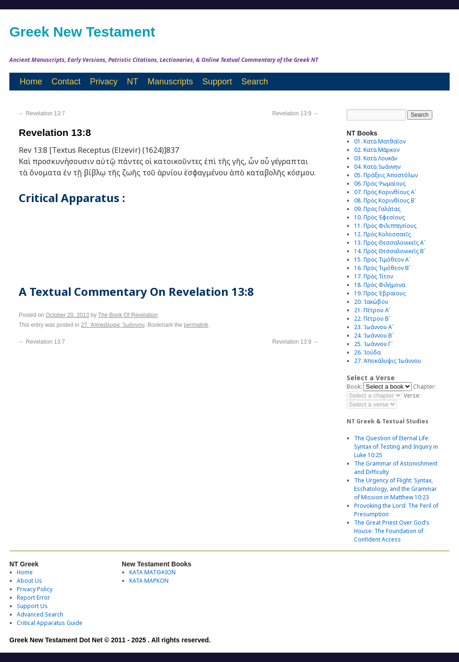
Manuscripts (170, 81)
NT (132, 81)
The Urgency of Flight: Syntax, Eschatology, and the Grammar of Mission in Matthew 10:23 (395, 488)
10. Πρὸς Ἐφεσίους (379, 217)
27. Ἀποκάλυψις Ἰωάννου (113, 325)
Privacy (104, 81)
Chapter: (424, 387)
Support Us (32, 606)
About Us (29, 581)
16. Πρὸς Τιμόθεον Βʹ (382, 268)
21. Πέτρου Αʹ (372, 310)
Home (31, 81)
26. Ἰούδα (367, 352)
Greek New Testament (82, 31)
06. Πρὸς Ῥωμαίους (380, 184)
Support (217, 81)
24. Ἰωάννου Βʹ (373, 335)
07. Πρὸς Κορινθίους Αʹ (385, 192)
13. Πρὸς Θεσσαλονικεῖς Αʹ (389, 243)
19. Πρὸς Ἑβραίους (380, 293)
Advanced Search (40, 614)
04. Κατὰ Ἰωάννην (377, 167)
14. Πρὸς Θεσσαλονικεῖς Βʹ (389, 251)
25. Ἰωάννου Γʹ (373, 344)
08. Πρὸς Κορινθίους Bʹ (385, 200)
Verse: (412, 395)
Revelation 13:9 (295, 113)
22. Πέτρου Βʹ (372, 319)
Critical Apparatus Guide (49, 623)
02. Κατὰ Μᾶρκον (377, 150)
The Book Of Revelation (127, 315)
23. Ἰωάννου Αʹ (373, 327)
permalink (196, 325)
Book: (354, 387)
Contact (66, 81)
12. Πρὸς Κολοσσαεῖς (382, 234)
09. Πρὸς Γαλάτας (377, 209)
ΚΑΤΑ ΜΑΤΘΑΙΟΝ (152, 572)
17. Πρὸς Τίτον (373, 276)
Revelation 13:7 (42, 113)
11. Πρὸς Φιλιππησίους (385, 226)
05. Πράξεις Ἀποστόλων (386, 175)
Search (254, 81)
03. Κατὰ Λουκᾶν (375, 158)
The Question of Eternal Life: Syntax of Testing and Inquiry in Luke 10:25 (396, 446)
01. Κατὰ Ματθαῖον (380, 141)
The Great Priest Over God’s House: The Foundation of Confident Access (391, 531)
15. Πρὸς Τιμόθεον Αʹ (382, 259)
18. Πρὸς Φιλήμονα (379, 285)
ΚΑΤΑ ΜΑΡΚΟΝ (149, 581)
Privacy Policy (34, 589)
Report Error (33, 598)
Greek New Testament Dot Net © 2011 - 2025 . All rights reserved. (110, 640)
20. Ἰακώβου (371, 302)
